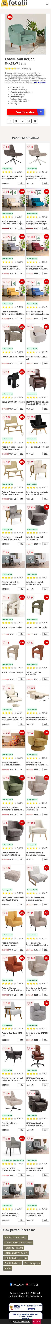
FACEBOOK (17, 1284)
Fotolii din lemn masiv (16, 1258)
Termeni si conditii (19, 1293)
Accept (36, 1321)
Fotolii (8, 1268)
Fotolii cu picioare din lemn (18, 1242)
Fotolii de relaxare (14, 1247)
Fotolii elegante (32, 1263)
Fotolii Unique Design (15, 1237)
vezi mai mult (40, 82)
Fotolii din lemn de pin (16, 1252)
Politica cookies (34, 1296)
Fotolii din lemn (12, 1263)
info (21, 183)
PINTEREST (33, 1284)
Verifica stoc (30, 112)
